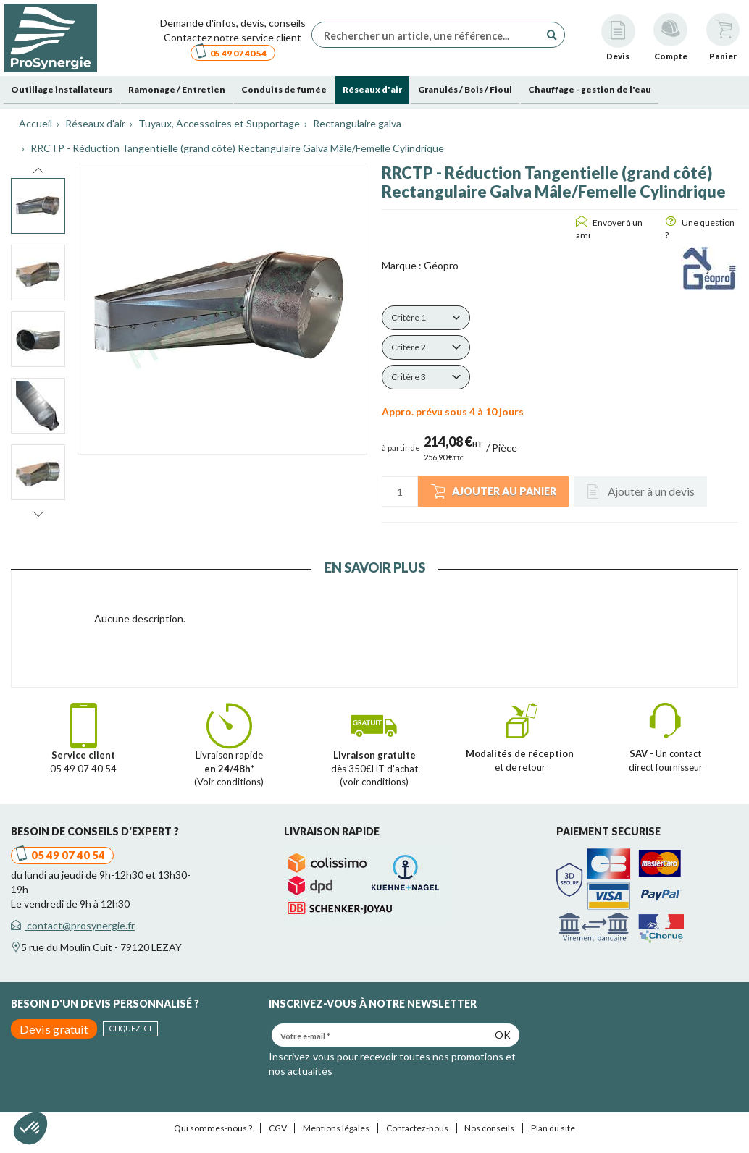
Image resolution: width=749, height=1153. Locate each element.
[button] (426, 317)
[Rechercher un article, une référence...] (429, 34)
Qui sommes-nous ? (213, 1128)
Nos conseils (489, 1128)
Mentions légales (336, 1128)
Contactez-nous (417, 1128)
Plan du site (553, 1128)
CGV (278, 1128)
